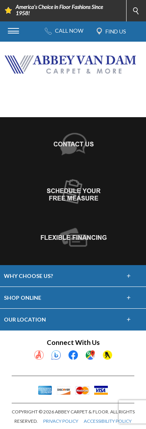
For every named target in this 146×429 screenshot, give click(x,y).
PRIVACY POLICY (60, 421)
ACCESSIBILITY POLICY (108, 421)
